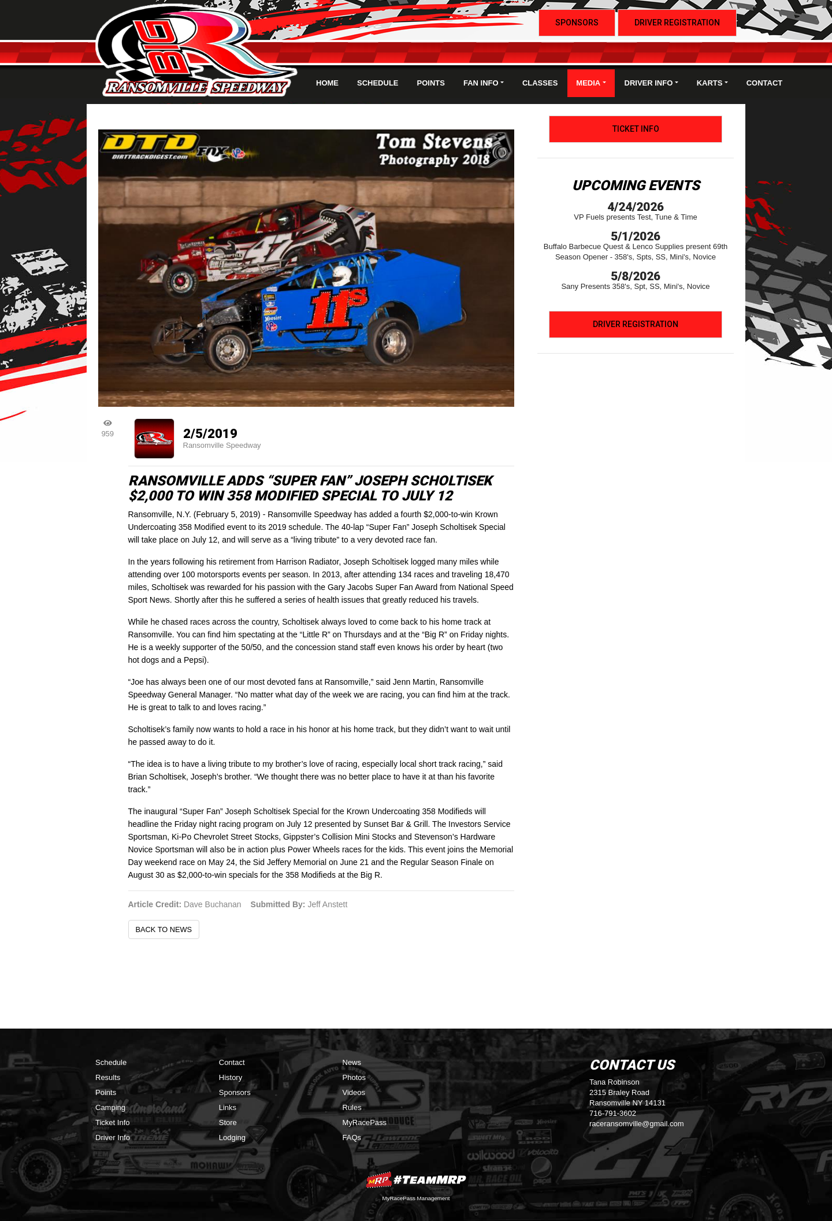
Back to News (164, 929)
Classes (540, 83)
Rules (352, 1107)
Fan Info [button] (481, 83)
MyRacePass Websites (416, 1180)
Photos (354, 1077)
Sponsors (577, 22)
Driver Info (112, 1137)
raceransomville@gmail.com (636, 1123)
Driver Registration (677, 22)
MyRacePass (365, 1122)
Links (227, 1107)
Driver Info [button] (649, 83)
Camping (110, 1107)
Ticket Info (635, 128)
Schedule (378, 83)
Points (431, 83)
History (230, 1077)
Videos (354, 1092)
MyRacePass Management (416, 1198)
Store (228, 1122)
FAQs (352, 1137)
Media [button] (588, 83)
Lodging (232, 1137)
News (352, 1062)
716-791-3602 (612, 1113)
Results (107, 1077)
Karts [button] (710, 83)
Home (327, 83)
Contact (764, 83)
